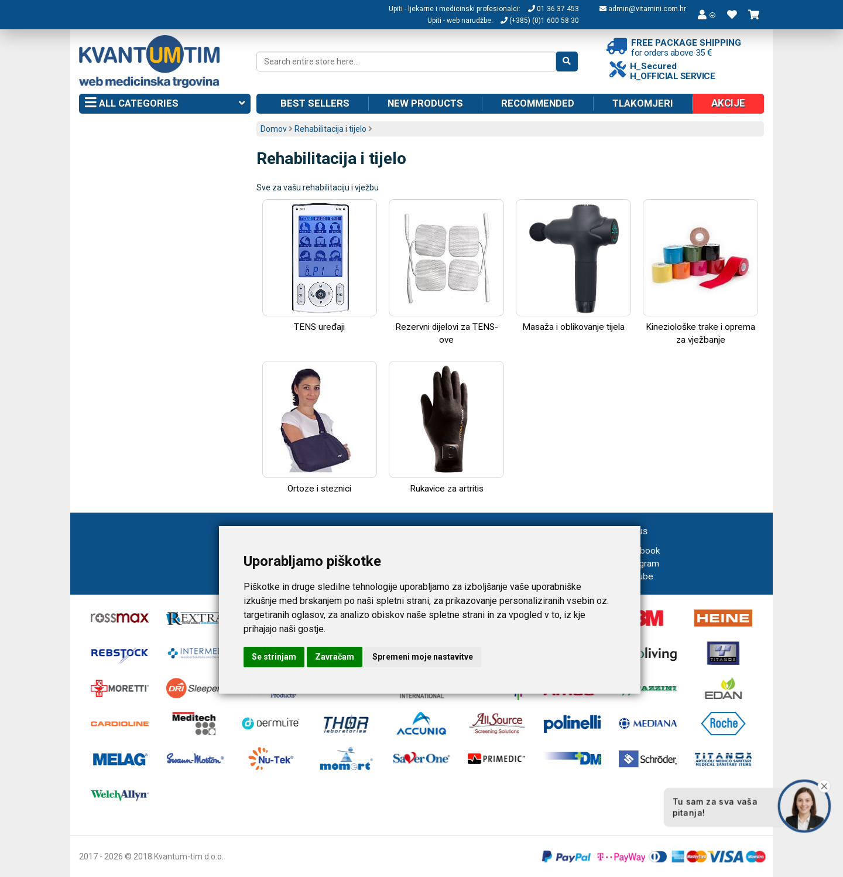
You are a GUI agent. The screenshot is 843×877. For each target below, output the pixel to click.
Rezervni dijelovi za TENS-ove (446, 272)
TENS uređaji (320, 265)
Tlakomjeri (642, 103)
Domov (274, 129)
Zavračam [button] (334, 656)
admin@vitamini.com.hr (642, 9)
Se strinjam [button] (274, 656)
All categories (165, 104)
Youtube (629, 576)
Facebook (633, 550)
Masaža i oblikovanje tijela (573, 265)
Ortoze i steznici (320, 427)
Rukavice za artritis (446, 427)
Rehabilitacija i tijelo (330, 129)
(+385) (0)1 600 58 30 (540, 20)
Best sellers (314, 103)
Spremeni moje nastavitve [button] (422, 656)
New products (425, 103)
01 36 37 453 (553, 9)
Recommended (537, 103)
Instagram (632, 563)
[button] (706, 14)
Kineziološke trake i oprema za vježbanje (700, 272)
